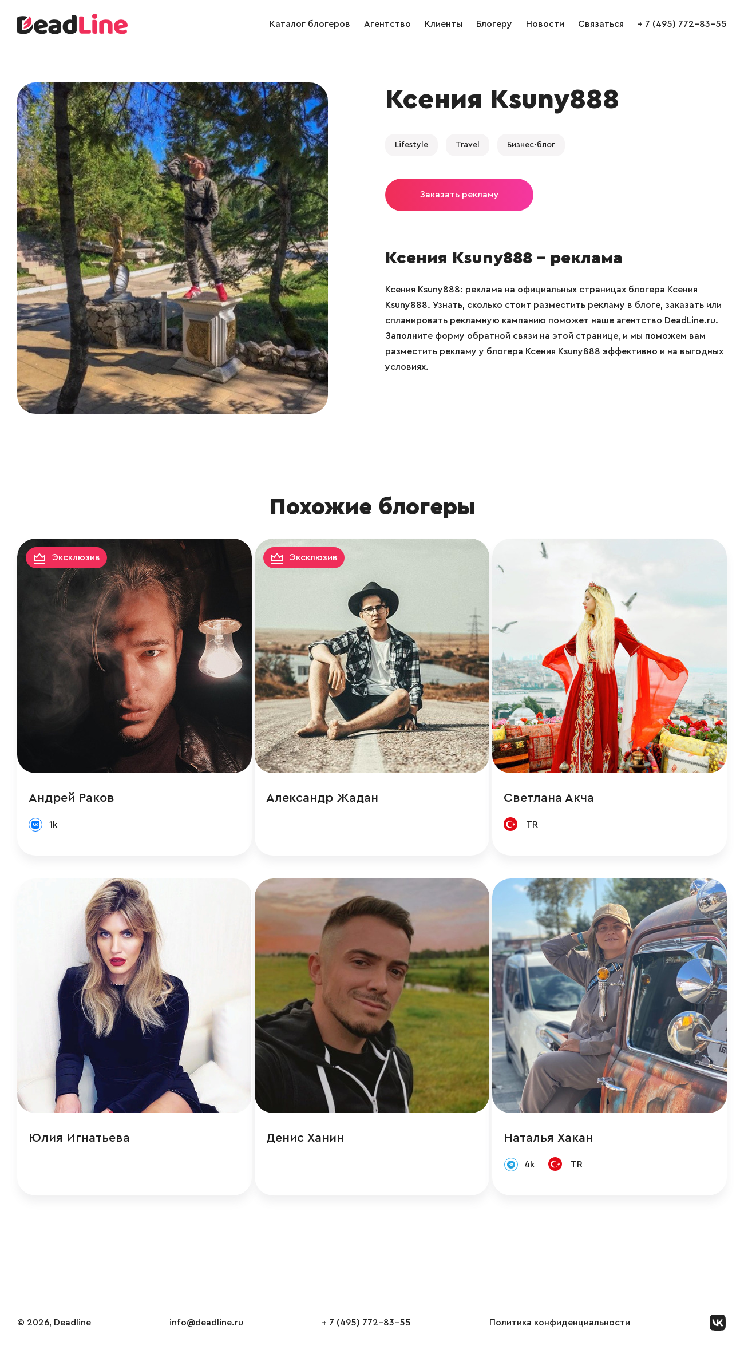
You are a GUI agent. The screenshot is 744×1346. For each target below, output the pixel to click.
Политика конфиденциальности (559, 1322)
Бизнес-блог (531, 145)
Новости (545, 24)
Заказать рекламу (459, 194)
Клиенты (443, 24)
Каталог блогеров (310, 24)
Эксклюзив (76, 557)
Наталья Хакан (548, 1137)
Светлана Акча (549, 797)
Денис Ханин (305, 1137)
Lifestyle (411, 145)
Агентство (387, 24)
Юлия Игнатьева (79, 1137)
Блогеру (494, 24)
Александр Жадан (322, 797)
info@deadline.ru (206, 1322)
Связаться (601, 24)
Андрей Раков (71, 797)
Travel (468, 145)
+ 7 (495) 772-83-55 (682, 24)
